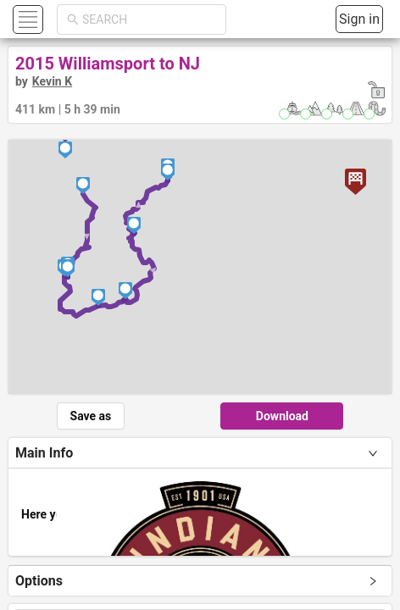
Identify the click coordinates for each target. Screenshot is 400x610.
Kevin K (52, 81)
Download (282, 416)
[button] (26, 19)
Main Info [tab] (44, 453)
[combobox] (149, 19)
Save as (91, 416)
